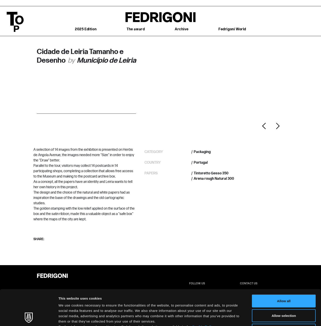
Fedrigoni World (232, 29)
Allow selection (284, 282)
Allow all (284, 267)
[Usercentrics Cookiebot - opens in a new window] (28, 317)
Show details (234, 317)
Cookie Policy (203, 293)
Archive (181, 29)
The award (136, 29)
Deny (284, 297)
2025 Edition (86, 29)
